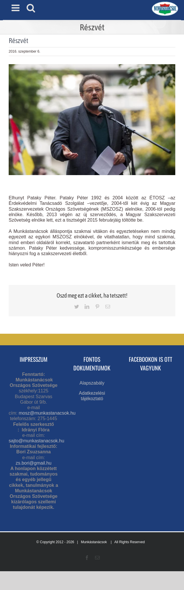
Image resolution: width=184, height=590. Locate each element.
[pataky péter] (92, 119)
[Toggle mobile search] (31, 7)
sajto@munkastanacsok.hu (36, 440)
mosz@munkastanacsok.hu (47, 413)
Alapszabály (91, 383)
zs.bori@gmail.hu (33, 463)
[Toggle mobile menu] (16, 7)
